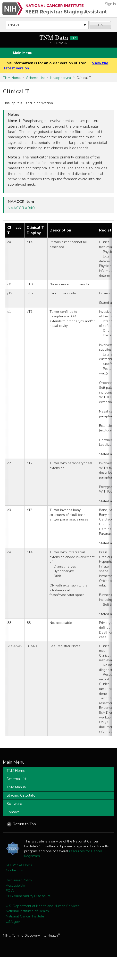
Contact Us (14, 870)
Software (14, 803)
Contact (13, 812)
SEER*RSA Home (19, 865)
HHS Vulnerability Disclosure (28, 895)
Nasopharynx (60, 77)
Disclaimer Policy (19, 880)
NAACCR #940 (21, 208)
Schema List (35, 77)
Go (100, 25)
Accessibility (15, 885)
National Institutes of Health (27, 910)
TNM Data (58, 38)
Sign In (110, 4)
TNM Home (12, 77)
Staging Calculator (22, 795)
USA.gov (13, 921)
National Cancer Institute (25, 916)
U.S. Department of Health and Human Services (42, 905)
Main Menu (22, 53)
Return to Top (24, 824)
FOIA (10, 890)
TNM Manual (17, 787)
